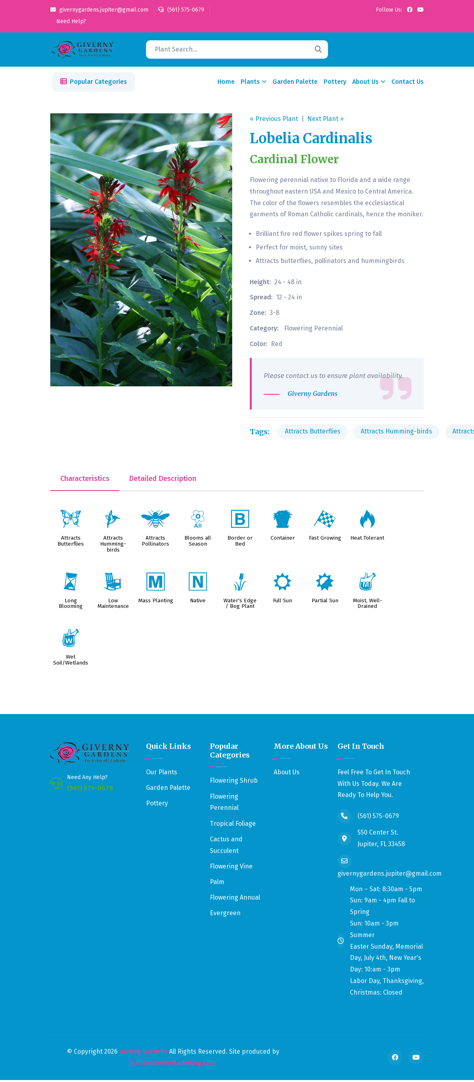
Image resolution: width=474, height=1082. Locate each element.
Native (197, 602)
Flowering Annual (235, 899)
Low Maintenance (113, 605)
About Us (365, 83)
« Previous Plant (274, 120)
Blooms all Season (197, 543)
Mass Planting (155, 602)
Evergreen (225, 915)
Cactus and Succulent (226, 846)
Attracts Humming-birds (396, 433)
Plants (250, 83)
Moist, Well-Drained (367, 605)
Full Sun (282, 602)
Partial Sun (325, 602)
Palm (217, 884)
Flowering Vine (231, 868)
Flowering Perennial (313, 330)
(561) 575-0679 (181, 9)
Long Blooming (71, 605)
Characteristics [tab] (84, 480)
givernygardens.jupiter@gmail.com (99, 9)
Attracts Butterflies (312, 433)
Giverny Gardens (143, 1053)
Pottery (335, 83)
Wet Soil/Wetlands (70, 662)
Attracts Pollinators (155, 543)
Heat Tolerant (367, 540)
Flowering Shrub (234, 782)
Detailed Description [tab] (162, 480)
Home (226, 83)
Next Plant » (325, 120)
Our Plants (161, 773)
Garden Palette (295, 83)
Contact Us (407, 83)
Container (283, 540)
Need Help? (70, 21)
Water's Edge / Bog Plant (240, 605)
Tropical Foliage (233, 825)
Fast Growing (325, 540)
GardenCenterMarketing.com (173, 1064)
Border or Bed (240, 543)
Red (276, 345)
